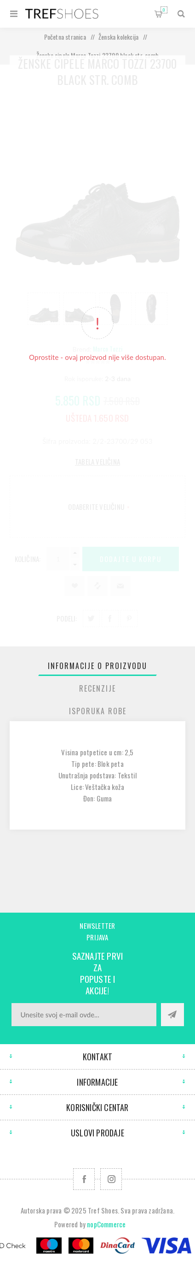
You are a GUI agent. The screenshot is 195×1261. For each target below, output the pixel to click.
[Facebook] (84, 1179)
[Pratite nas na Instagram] (111, 1179)
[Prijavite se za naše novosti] (83, 1014)
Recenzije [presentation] (97, 688)
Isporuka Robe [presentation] (97, 711)
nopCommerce (106, 1224)
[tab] (97, 666)
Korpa (164, 9)
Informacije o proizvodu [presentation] (97, 665)
